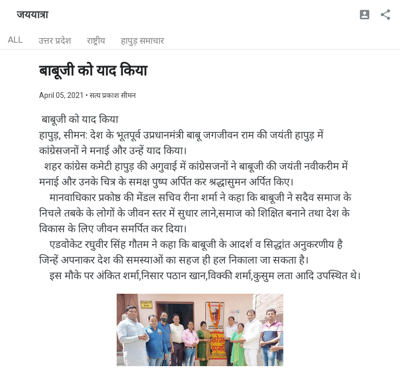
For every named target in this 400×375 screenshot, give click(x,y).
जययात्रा (32, 14)
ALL (15, 39)
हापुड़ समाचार (142, 40)
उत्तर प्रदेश (55, 40)
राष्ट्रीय (96, 40)
